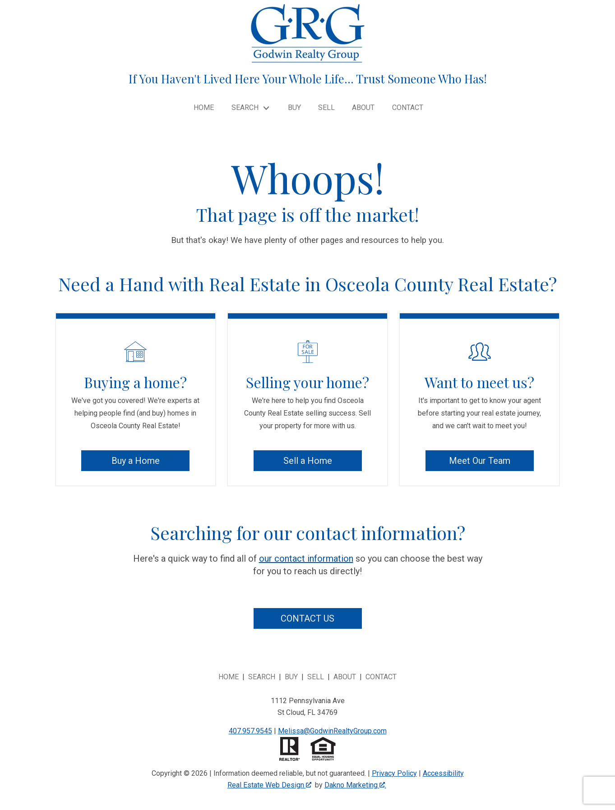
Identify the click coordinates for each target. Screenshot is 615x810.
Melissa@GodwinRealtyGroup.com (332, 731)
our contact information (306, 558)
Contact (407, 107)
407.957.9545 (250, 731)
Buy (294, 107)
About (363, 107)
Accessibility (443, 773)
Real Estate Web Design (269, 785)
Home (204, 107)
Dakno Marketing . (355, 785)
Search (261, 677)
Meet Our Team (479, 460)
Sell (326, 107)
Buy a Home (135, 460)
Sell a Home (307, 460)
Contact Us (307, 618)
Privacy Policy (394, 773)
